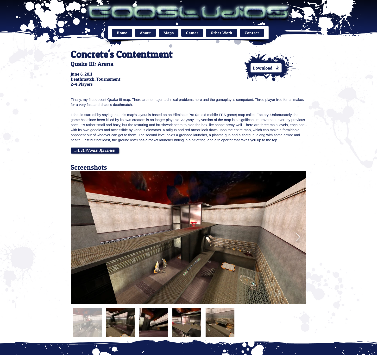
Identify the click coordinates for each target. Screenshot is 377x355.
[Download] (266, 67)
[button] (168, 33)
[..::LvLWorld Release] (95, 151)
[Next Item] (298, 237)
